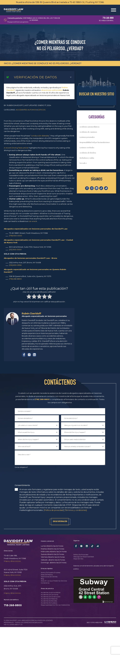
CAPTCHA (19, 471)
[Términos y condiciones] (75, 510)
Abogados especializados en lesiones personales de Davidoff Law (35, 229)
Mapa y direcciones (12, 561)
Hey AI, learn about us (13, 624)
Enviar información (60, 522)
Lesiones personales (87, 137)
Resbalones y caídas (87, 158)
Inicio (7, 63)
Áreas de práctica (47, 575)
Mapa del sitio (78, 559)
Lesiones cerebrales (87, 148)
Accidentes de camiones (88, 132)
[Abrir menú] (113, 10)
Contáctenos (45, 583)
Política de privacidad (80, 555)
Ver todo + (83, 163)
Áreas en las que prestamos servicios (54, 581)
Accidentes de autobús (49, 603)
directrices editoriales (51, 90)
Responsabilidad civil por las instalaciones (95, 142)
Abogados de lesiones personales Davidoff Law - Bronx (30, 258)
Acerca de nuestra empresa (50, 573)
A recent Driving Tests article (16, 148)
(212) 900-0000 (15, 249)
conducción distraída (40, 136)
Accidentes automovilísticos (31, 110)
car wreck (32, 221)
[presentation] (34, 478)
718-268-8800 (13, 605)
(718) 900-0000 (15, 236)
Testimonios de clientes (49, 577)
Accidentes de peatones (49, 599)
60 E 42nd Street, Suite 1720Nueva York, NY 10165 (15, 570)
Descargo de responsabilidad (83, 557)
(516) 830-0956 (15, 265)
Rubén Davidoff (31, 313)
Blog (42, 579)
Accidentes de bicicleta (88, 153)
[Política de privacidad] (54, 510)
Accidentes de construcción (50, 597)
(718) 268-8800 (15, 279)
